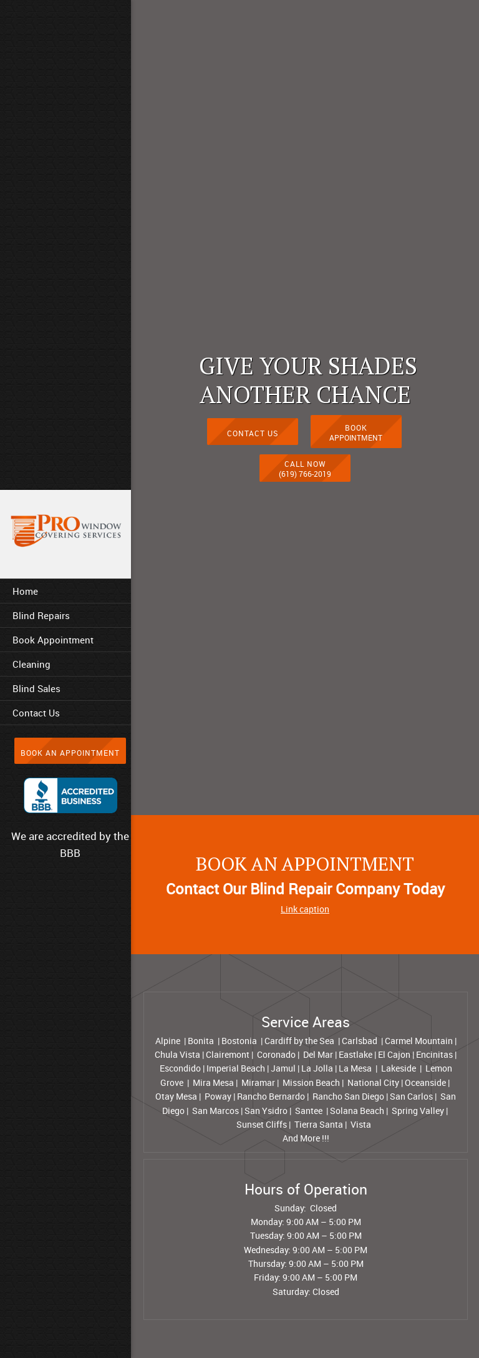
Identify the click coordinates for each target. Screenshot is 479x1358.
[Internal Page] (252, 427)
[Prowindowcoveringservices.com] (65, 531)
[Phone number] (305, 463)
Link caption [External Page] (305, 909)
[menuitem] (65, 591)
